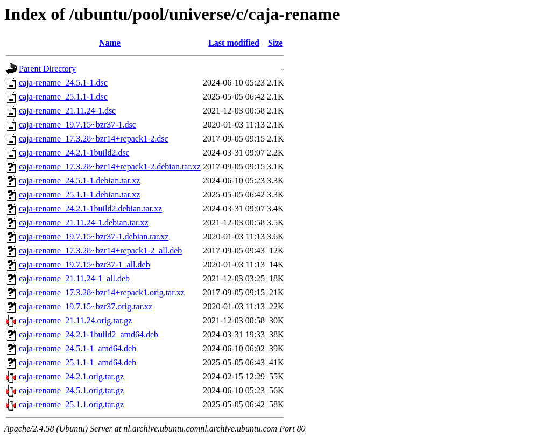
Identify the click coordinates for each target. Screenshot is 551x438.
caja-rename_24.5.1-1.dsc (63, 82)
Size (275, 42)
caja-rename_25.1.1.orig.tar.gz (71, 404)
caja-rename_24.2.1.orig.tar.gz (71, 376)
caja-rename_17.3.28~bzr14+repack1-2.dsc (93, 138)
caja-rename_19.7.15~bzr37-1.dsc (77, 124)
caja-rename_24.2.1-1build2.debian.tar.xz (90, 208)
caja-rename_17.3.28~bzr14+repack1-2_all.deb (100, 250)
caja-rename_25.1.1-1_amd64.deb (77, 362)
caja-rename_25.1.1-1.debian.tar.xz (79, 194)
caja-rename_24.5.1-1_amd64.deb (77, 348)
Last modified (233, 42)
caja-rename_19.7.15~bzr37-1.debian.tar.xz (93, 236)
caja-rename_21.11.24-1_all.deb (74, 278)
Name (110, 42)
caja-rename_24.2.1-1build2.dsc (74, 152)
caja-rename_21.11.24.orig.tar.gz (75, 320)
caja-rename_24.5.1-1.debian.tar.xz (79, 180)
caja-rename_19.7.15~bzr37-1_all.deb (84, 264)
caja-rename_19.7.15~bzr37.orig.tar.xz (85, 306)
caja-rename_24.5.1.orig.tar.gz (71, 390)
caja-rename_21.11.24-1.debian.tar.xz (84, 222)
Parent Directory (47, 68)
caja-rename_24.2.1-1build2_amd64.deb (88, 334)
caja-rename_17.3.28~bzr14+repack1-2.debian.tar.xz (110, 166)
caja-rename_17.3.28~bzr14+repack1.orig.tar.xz (102, 292)
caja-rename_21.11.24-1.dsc (67, 110)
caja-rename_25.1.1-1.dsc (63, 96)
